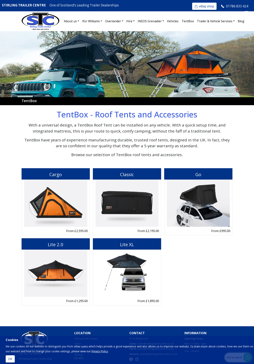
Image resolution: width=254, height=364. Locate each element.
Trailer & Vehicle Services (214, 21)
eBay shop (204, 6)
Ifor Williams (91, 21)
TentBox (188, 21)
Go (198, 174)
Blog (241, 21)
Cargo (55, 174)
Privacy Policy (99, 351)
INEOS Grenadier (150, 21)
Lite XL (127, 244)
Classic (127, 174)
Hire (129, 21)
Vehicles (173, 21)
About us (70, 21)
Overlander (113, 21)
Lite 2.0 (55, 244)
